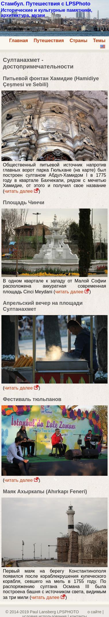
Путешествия (49, 40)
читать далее (21, 191)
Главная (18, 40)
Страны (78, 40)
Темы (99, 40)
